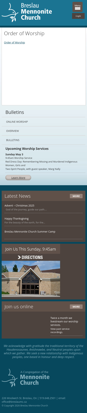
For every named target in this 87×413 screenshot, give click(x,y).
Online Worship (17, 121)
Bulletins (12, 140)
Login (78, 16)
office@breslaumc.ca (14, 401)
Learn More (18, 177)
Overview (12, 131)
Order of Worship (14, 42)
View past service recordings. (60, 330)
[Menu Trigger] (77, 7)
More (76, 196)
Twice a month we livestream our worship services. (64, 321)
